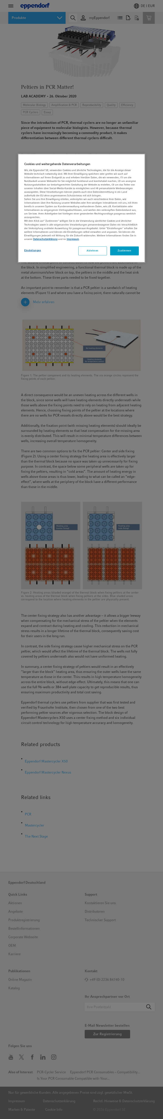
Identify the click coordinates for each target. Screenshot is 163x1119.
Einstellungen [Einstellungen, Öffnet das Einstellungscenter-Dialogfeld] (32, 250)
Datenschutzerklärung (45, 239)
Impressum (73, 239)
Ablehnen (92, 250)
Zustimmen (124, 250)
